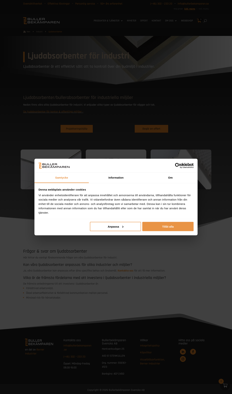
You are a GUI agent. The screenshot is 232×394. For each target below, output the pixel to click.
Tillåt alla (168, 226)
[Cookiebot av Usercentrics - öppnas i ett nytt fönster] (178, 165)
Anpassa (115, 226)
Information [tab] (116, 177)
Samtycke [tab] (61, 177)
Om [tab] (170, 177)
